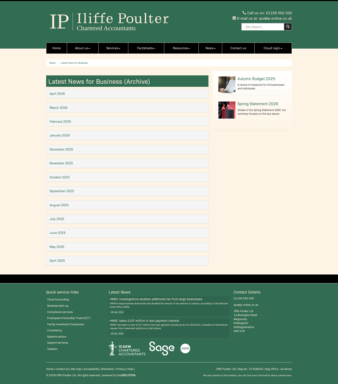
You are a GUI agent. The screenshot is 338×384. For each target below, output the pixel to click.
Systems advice (56, 336)
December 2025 (61, 149)
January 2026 (60, 135)
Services (113, 48)
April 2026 (57, 93)
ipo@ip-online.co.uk (275, 18)
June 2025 (58, 232)
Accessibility (91, 369)
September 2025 (62, 191)
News (210, 48)
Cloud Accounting (58, 299)
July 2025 (57, 219)
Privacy (120, 369)
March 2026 (58, 107)
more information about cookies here (271, 375)
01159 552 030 (279, 12)
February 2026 (60, 121)
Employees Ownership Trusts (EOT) (69, 318)
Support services (57, 342)
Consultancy (54, 330)
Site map (76, 369)
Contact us (238, 48)
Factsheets (146, 48)
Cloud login (273, 48)
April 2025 (57, 260)
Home (56, 48)
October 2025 (60, 177)
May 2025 (57, 246)
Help (130, 369)
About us (82, 48)
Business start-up (58, 305)
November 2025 (61, 163)
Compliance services (60, 312)
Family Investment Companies (65, 324)
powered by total (118, 375)
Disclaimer (107, 369)
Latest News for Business (74, 62)
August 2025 (59, 205)
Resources (181, 48)
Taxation (52, 349)
